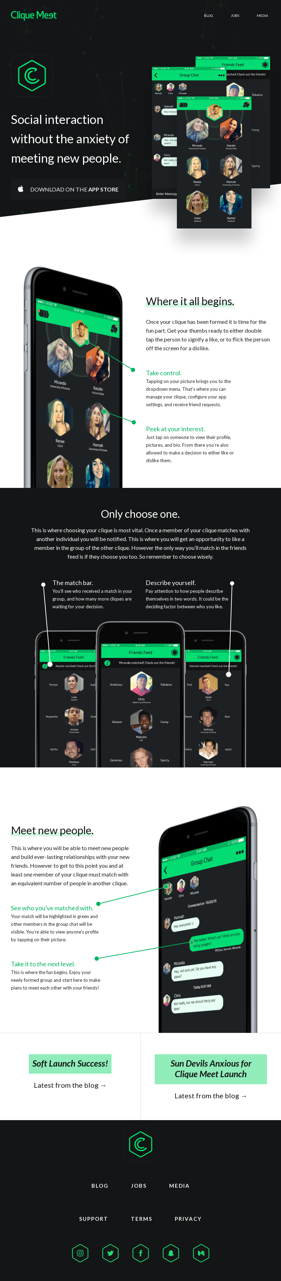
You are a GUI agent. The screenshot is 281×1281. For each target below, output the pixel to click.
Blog (180, 15)
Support (93, 1216)
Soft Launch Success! (70, 1063)
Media (256, 15)
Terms (141, 1216)
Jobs (217, 15)
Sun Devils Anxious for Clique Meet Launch (211, 1068)
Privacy (188, 1216)
